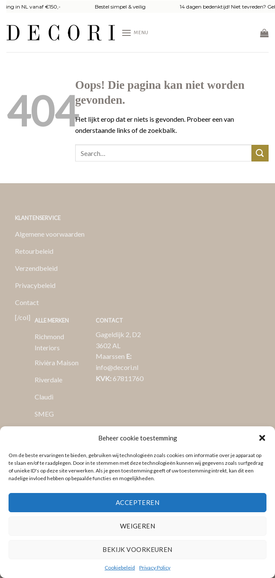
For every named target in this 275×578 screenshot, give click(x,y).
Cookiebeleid (120, 567)
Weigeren (137, 526)
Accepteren (138, 502)
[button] (262, 438)
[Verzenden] (260, 153)
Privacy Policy (154, 567)
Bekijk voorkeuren (137, 549)
